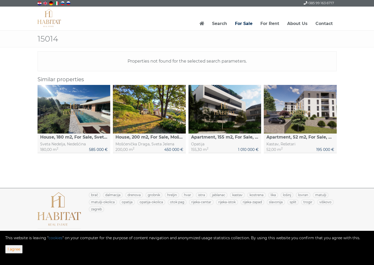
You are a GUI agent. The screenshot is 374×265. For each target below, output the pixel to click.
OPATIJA (127, 202)
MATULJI (320, 195)
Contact (324, 23)
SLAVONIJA (276, 202)
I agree (14, 249)
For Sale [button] (243, 23)
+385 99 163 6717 (319, 3)
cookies (55, 238)
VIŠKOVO (325, 202)
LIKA (273, 195)
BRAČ (94, 195)
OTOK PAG (177, 202)
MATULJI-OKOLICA (103, 202)
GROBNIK (154, 195)
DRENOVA (134, 195)
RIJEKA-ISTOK (227, 202)
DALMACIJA (112, 195)
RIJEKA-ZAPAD (252, 202)
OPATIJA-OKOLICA (151, 202)
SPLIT (293, 202)
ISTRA (201, 195)
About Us (297, 23)
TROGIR (307, 202)
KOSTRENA (257, 195)
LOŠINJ (287, 195)
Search (219, 23)
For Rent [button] (269, 23)
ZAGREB (96, 209)
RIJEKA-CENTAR (201, 202)
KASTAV (237, 195)
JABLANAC (218, 195)
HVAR (187, 195)
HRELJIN (172, 195)
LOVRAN (303, 195)
